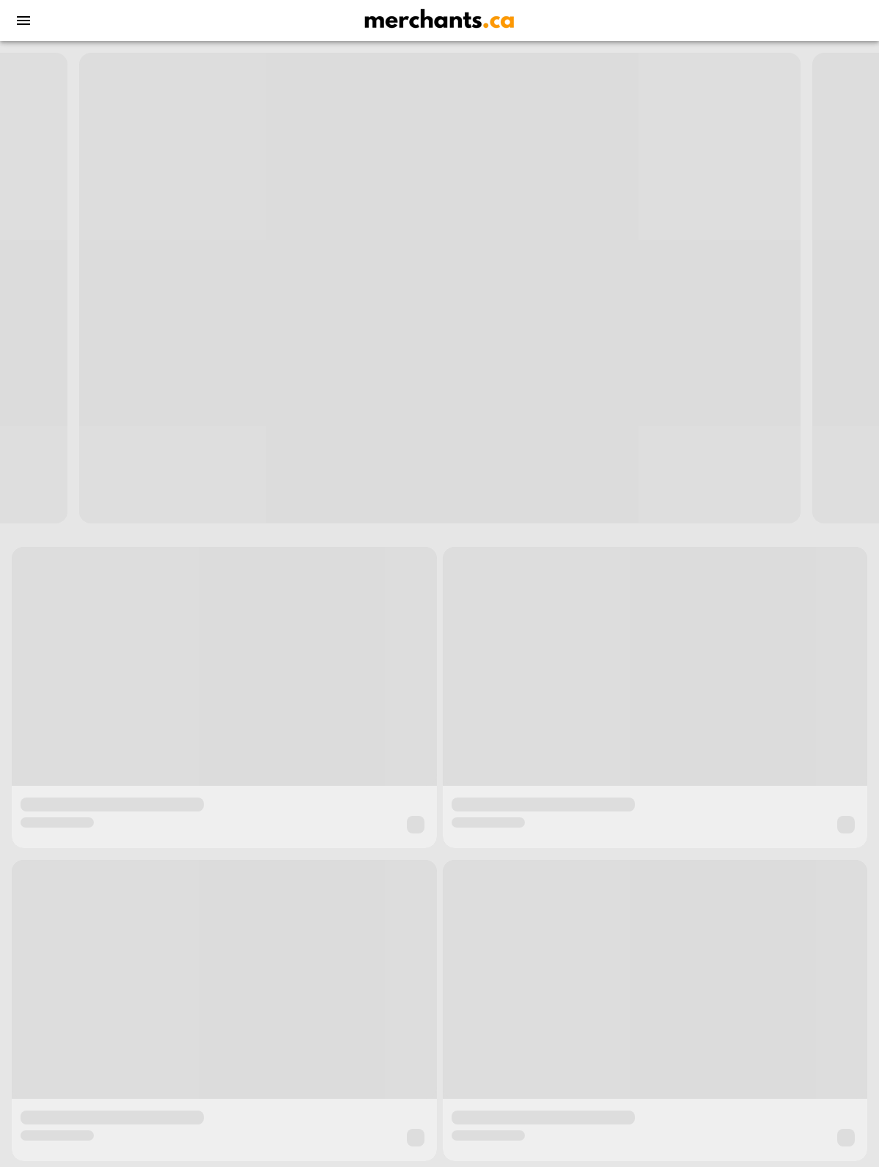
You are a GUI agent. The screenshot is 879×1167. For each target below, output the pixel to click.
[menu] (23, 20)
